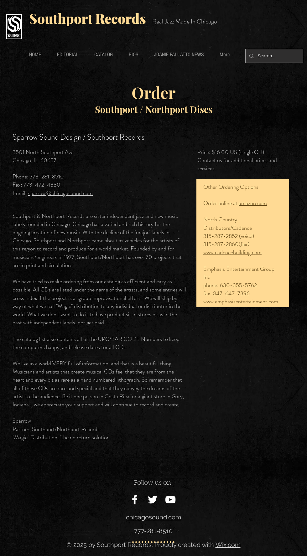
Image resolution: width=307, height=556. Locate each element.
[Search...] (274, 56)
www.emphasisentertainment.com (240, 301)
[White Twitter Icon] (152, 499)
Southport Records (87, 18)
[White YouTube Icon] (170, 499)
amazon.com (253, 203)
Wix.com (228, 544)
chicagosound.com (153, 517)
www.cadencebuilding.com (232, 252)
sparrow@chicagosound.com (60, 193)
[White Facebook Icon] (134, 499)
